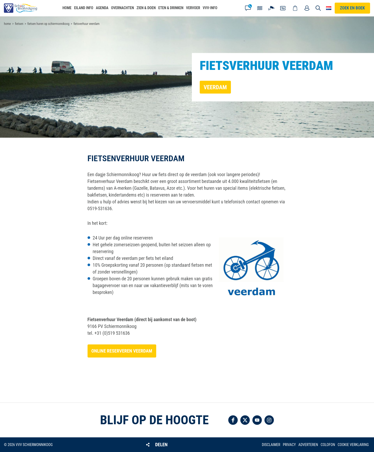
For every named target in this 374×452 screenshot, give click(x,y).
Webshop (295, 8)
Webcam (271, 8)
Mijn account (307, 8)
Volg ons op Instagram (269, 420)
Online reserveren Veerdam (121, 351)
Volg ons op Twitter (245, 420)
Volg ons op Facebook (233, 420)
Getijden (259, 8)
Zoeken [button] (318, 8)
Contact (248, 8)
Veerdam (215, 87)
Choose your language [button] (328, 8)
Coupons (283, 8)
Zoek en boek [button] (352, 7)
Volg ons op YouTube (257, 420)
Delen (161, 444)
